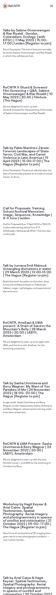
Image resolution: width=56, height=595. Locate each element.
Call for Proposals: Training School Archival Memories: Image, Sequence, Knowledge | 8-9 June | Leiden (27, 213)
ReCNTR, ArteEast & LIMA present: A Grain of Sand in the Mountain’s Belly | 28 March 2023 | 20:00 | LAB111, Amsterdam (27, 329)
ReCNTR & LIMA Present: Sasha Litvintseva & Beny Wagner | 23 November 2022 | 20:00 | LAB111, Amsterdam (27, 448)
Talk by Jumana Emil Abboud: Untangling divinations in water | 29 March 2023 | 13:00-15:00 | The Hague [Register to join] (27, 270)
